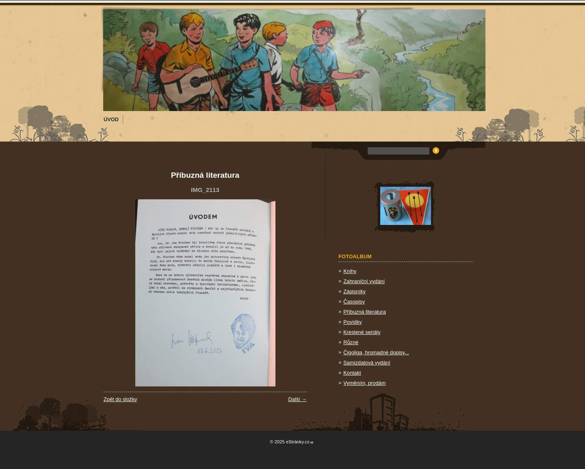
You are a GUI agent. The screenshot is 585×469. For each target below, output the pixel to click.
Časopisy (354, 302)
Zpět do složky (120, 399)
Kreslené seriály (361, 332)
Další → (297, 399)
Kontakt (352, 373)
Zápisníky (354, 291)
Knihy (349, 271)
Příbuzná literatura (364, 312)
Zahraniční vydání (364, 281)
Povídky (352, 322)
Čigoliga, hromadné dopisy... (376, 352)
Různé (350, 342)
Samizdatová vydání (366, 363)
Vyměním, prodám (364, 383)
